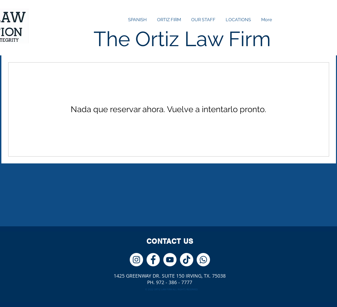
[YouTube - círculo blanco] (170, 259)
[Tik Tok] (186, 259)
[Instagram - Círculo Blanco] (136, 259)
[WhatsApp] (203, 259)
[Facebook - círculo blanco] (153, 259)
